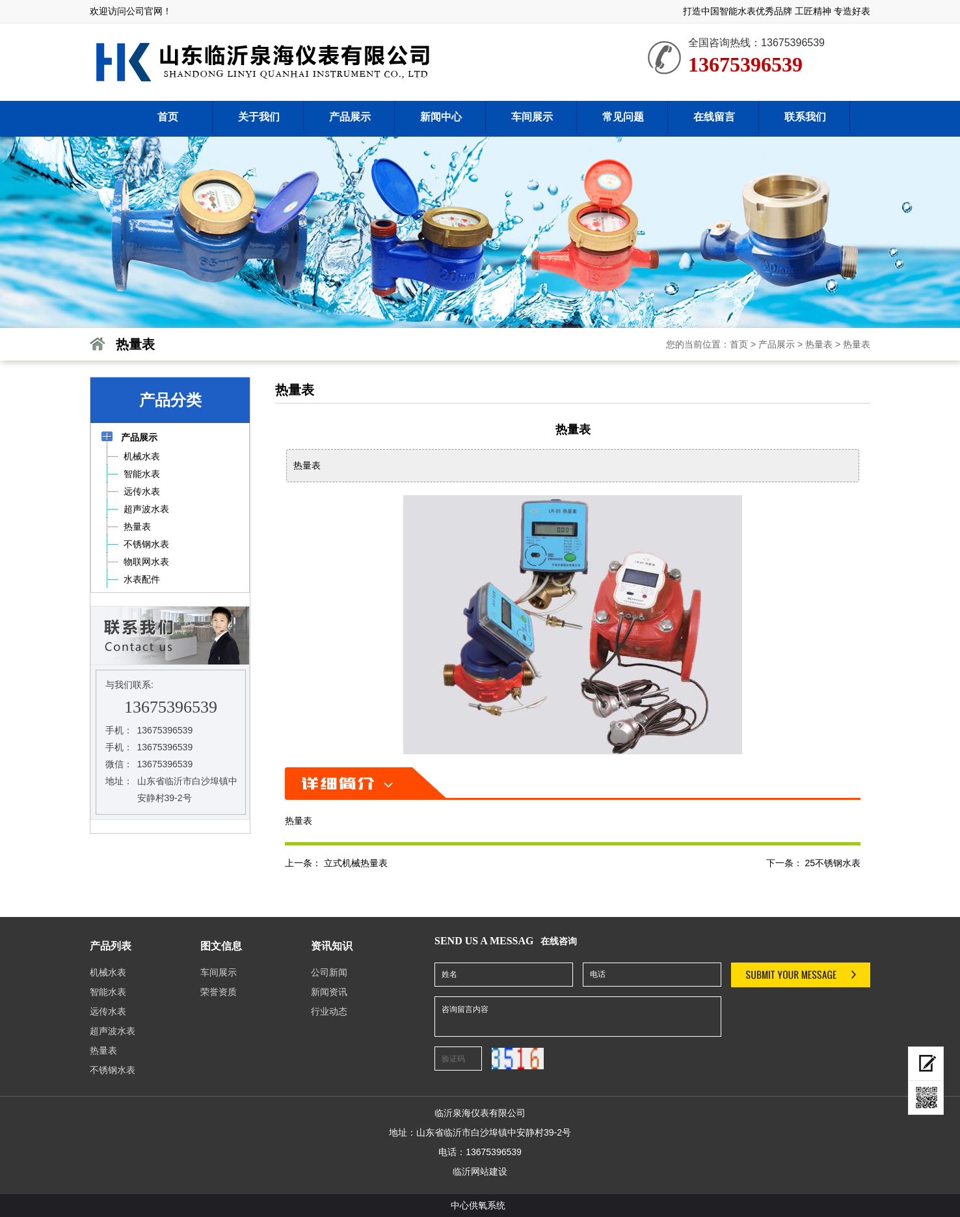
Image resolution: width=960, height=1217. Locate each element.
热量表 (819, 344)
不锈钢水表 (112, 1070)
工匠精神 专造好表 (832, 11)
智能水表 (108, 992)
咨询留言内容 (577, 1016)
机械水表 (108, 972)
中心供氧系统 (478, 1205)
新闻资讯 (329, 992)
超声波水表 (112, 1031)
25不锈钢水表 (832, 863)
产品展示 (776, 344)
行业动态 (329, 1011)
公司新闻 (329, 972)
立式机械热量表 (356, 863)
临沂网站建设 (480, 1171)
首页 (739, 344)
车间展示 (218, 972)
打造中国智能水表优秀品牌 (737, 11)
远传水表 (108, 1011)
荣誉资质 (218, 992)
